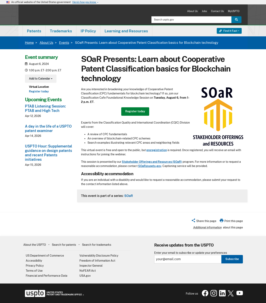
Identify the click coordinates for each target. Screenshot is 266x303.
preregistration (156, 150)
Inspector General (91, 265)
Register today (39, 91)
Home (29, 43)
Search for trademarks (96, 244)
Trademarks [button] (61, 31)
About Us (192, 11)
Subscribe (232, 259)
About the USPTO (34, 244)
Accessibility (34, 260)
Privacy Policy (35, 265)
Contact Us (217, 11)
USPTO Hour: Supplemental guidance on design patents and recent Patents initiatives (48, 153)
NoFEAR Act (87, 270)
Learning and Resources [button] (126, 31)
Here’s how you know (85, 2)
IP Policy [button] (88, 31)
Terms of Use (34, 270)
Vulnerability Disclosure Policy (98, 255)
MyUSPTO (233, 11)
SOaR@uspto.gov (149, 166)
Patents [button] (34, 31)
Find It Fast (228, 30)
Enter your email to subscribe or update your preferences (190, 252)
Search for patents (64, 244)
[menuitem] (34, 30)
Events (64, 43)
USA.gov (85, 275)
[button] (203, 221)
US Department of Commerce (45, 255)
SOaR (128, 196)
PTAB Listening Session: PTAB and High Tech (45, 108)
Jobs (204, 11)
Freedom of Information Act (97, 260)
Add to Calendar (40, 79)
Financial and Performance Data (46, 275)
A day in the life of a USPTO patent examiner (48, 128)
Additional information (207, 227)
